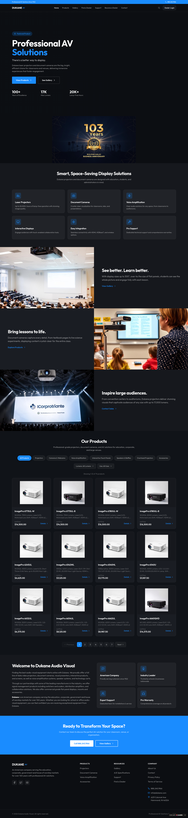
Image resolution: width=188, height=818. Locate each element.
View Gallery (109, 286)
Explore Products (17, 347)
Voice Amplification (78, 458)
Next (120, 644)
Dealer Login (169, 8)
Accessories (163, 458)
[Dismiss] (185, 815)
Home (56, 8)
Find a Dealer (86, 8)
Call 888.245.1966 (81, 743)
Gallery (75, 8)
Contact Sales (109, 408)
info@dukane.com (157, 793)
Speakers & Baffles (124, 458)
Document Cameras (88, 773)
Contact (124, 8)
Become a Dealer (111, 8)
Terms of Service (155, 781)
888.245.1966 (170, 2)
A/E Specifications (122, 773)
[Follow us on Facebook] (14, 782)
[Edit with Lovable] (176, 815)
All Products (24, 458)
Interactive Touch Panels (101, 458)
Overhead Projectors (145, 458)
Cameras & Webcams (57, 458)
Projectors (39, 458)
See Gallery (49, 80)
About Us (152, 768)
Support (98, 8)
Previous (69, 644)
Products (65, 8)
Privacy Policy (154, 777)
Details (44, 523)
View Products (24, 80)
